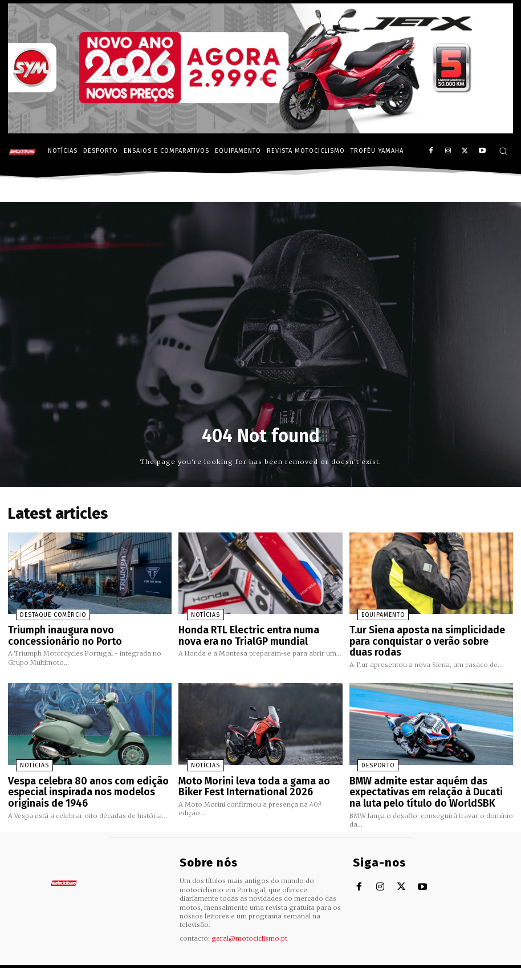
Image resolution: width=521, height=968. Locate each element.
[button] (503, 151)
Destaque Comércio (40, 612)
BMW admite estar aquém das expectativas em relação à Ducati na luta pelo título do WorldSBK (425, 780)
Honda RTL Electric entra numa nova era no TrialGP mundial (252, 631)
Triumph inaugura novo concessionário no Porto (88, 631)
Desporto (367, 757)
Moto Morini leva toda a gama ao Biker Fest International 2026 (258, 776)
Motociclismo (70, 959)
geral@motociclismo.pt (249, 924)
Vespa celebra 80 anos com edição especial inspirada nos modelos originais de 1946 (80, 780)
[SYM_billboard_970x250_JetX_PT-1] (260, 130)
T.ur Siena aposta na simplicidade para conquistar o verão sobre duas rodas (428, 631)
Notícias (195, 612)
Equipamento (372, 612)
